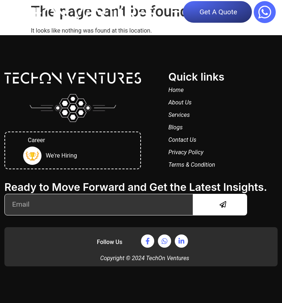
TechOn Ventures (167, 258)
